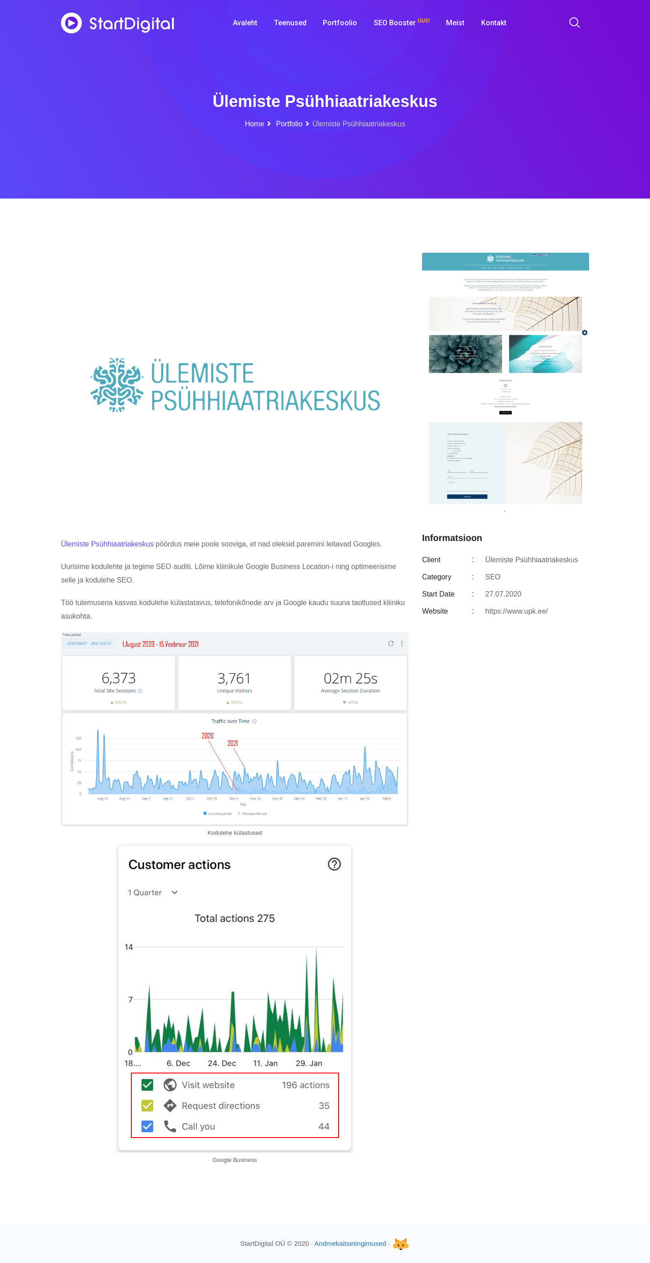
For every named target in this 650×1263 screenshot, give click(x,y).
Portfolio (288, 124)
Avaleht (245, 23)
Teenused (290, 23)
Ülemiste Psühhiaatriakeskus (107, 544)
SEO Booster (402, 22)
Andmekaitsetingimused (350, 1243)
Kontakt (493, 23)
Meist (455, 23)
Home (254, 124)
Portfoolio (340, 23)
